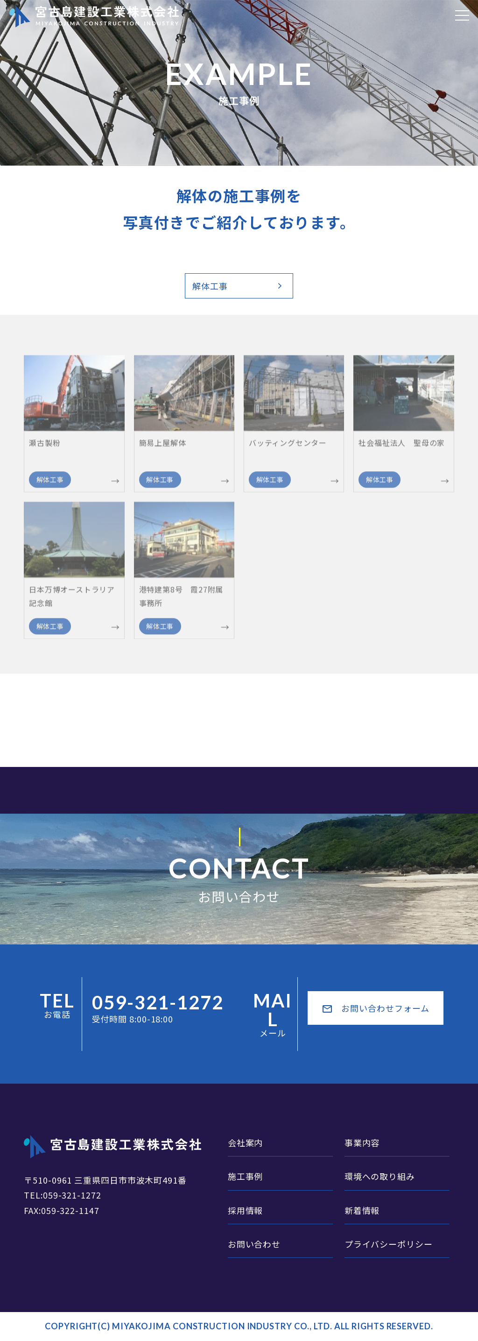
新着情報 (362, 1210)
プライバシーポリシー (388, 1244)
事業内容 (362, 1142)
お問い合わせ (254, 1244)
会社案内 (245, 1142)
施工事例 (245, 1176)
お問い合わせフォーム (375, 1008)
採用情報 (245, 1210)
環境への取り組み (379, 1176)
